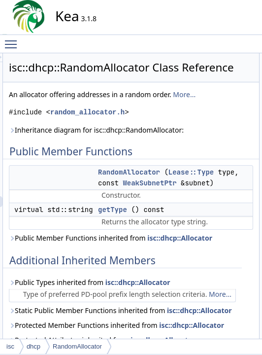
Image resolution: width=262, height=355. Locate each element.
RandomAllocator (224, 69)
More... (129, 143)
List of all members (218, 156)
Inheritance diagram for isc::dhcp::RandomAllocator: (136, 200)
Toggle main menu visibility (13, 40)
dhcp (33, 346)
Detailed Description (220, 102)
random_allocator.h (138, 172)
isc (10, 346)
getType (212, 80)
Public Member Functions (227, 58)
